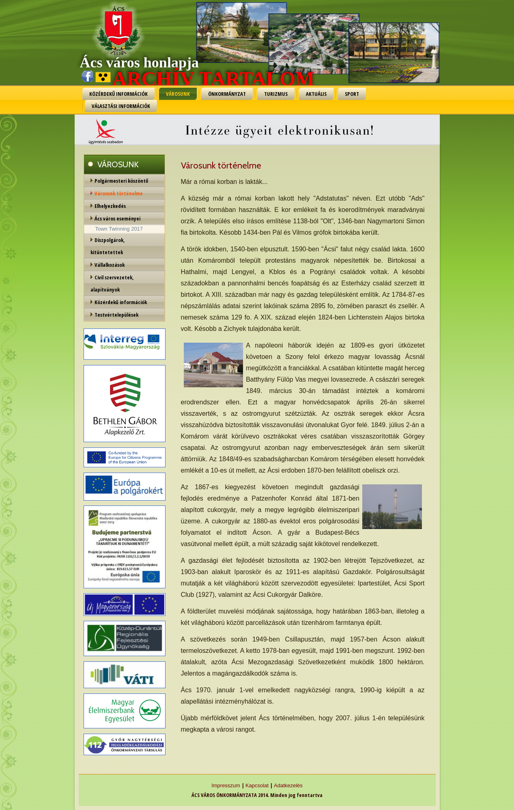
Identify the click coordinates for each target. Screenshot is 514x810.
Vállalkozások (110, 264)
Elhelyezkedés (110, 206)
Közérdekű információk (121, 302)
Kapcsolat (257, 785)
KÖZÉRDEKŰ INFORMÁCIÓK (118, 93)
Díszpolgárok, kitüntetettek (107, 246)
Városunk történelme (119, 193)
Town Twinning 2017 (119, 229)
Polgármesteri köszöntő (121, 180)
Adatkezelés (288, 785)
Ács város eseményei (117, 218)
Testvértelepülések (116, 314)
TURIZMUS (276, 93)
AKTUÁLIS (316, 93)
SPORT (352, 93)
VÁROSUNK (178, 93)
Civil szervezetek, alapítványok (112, 283)
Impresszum (225, 785)
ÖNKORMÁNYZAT (227, 93)
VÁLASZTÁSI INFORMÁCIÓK (121, 106)
